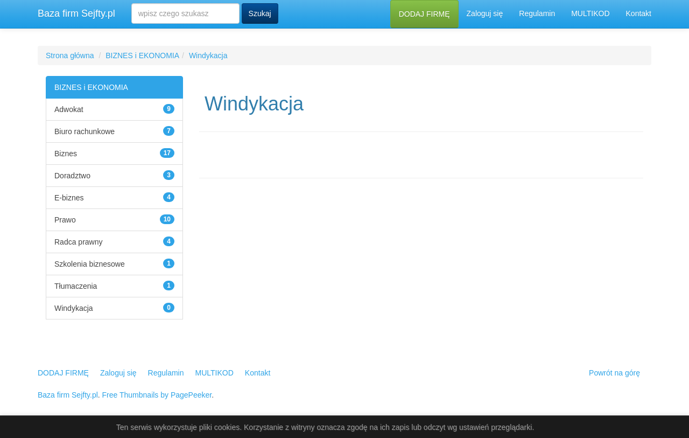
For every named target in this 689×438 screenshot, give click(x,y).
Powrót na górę (614, 373)
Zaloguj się (485, 13)
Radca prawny (78, 242)
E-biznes (68, 197)
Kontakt (638, 13)
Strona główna (70, 55)
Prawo (65, 219)
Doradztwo (72, 175)
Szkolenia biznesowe (89, 264)
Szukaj (260, 13)
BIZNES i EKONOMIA (142, 55)
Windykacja (208, 55)
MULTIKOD (590, 13)
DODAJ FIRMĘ (424, 14)
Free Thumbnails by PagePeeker (157, 395)
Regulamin (537, 13)
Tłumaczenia (75, 286)
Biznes (65, 153)
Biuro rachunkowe (84, 131)
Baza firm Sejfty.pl (76, 13)
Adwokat (68, 109)
